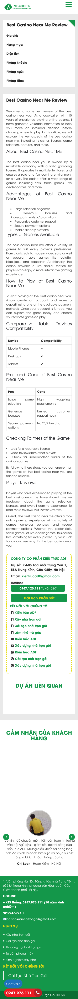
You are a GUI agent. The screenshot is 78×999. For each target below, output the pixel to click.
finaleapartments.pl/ (25, 217)
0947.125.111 (38, 588)
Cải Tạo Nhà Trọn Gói (27, 975)
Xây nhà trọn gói (18, 934)
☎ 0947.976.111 (15, 912)
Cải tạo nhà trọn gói (20, 941)
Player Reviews (50, 510)
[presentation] (6, 837)
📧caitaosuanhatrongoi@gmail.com (30, 919)
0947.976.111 (33, 902)
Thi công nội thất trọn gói (24, 947)
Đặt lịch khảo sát (39, 597)
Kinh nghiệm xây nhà (21, 959)
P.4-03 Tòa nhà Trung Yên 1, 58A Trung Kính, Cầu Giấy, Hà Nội (39, 566)
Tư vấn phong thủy (19, 953)
